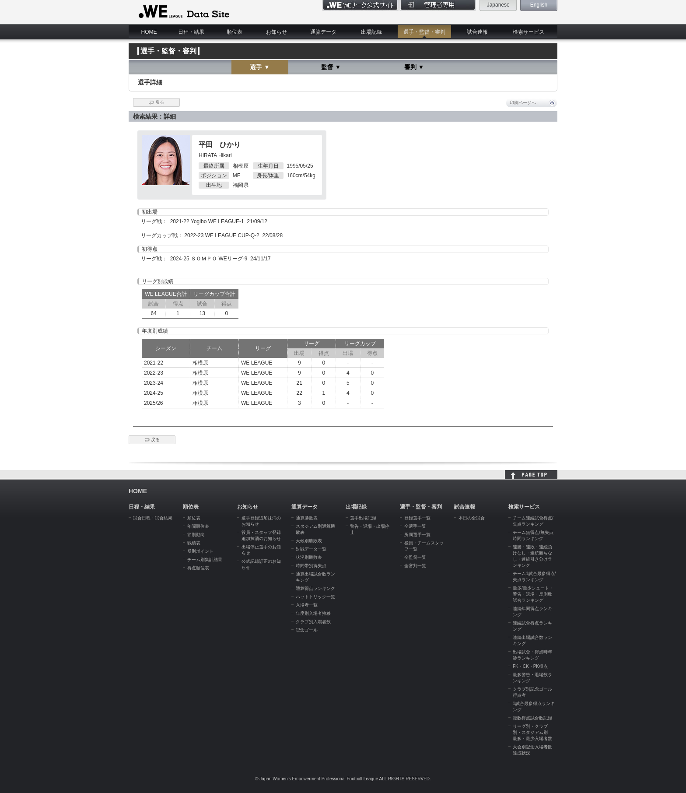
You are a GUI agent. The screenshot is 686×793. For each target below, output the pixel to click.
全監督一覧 (415, 557)
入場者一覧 (307, 605)
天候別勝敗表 (309, 540)
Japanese (498, 5)
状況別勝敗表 (309, 557)
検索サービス (528, 32)
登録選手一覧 (417, 518)
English (538, 5)
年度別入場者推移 (313, 613)
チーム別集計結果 (204, 559)
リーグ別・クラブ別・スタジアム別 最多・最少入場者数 (532, 732)
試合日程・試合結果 (152, 518)
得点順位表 (198, 567)
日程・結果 (191, 32)
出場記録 (371, 32)
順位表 (234, 32)
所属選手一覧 (417, 534)
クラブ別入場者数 (313, 621)
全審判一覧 (415, 565)
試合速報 (477, 32)
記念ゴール (307, 630)
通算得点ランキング (315, 588)
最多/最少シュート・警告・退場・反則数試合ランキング (533, 594)
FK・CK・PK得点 (530, 666)
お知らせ (276, 32)
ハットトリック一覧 (315, 596)
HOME (149, 32)
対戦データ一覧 (311, 549)
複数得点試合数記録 (532, 718)
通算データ (323, 32)
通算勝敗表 (307, 518)
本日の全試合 (471, 518)
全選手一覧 (415, 526)
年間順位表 (198, 526)
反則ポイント (200, 551)
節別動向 (196, 534)
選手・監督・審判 (424, 32)
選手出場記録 (363, 518)
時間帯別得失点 (311, 565)
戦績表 (193, 542)
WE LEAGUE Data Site (183, 12)
